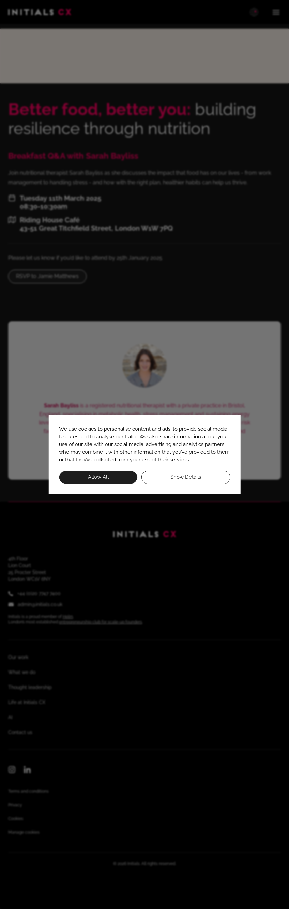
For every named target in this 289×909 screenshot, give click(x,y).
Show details (185, 477)
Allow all (98, 477)
